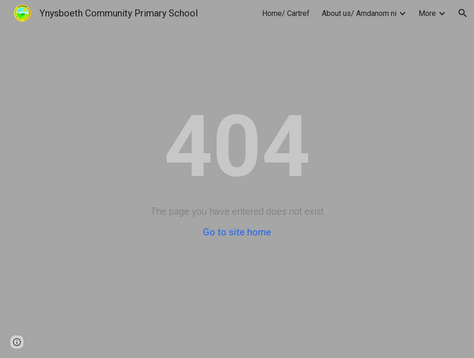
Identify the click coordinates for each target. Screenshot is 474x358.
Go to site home (237, 232)
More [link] (427, 13)
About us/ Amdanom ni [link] (359, 13)
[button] (462, 13)
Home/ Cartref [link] (286, 13)
